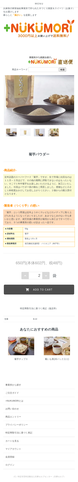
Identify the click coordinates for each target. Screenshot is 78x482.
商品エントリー (13, 416)
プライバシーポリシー (16, 424)
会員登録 (9, 457)
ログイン (9, 465)
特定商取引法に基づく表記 (18, 432)
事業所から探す (13, 385)
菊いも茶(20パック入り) (57, 359)
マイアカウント (13, 449)
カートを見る (12, 441)
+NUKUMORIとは (14, 400)
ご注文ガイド (12, 393)
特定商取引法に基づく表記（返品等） (39, 308)
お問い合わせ (12, 408)
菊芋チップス (21, 359)
